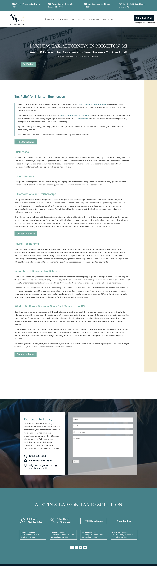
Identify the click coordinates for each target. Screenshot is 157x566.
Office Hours (63, 519)
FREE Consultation (26, 142)
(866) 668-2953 (144, 18)
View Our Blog (124, 521)
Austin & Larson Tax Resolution (92, 104)
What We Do (62, 19)
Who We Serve (78, 19)
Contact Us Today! (25, 354)
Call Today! (28, 64)
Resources (94, 19)
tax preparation (82, 119)
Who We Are (49, 19)
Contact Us (108, 19)
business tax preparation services (75, 115)
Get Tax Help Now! (26, 233)
